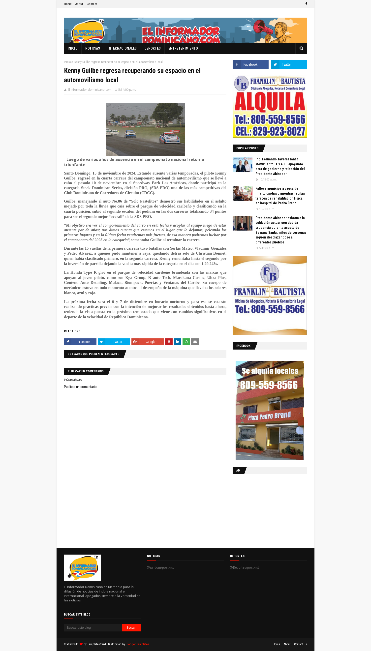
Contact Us (300, 644)
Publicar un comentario (80, 387)
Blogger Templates (137, 644)
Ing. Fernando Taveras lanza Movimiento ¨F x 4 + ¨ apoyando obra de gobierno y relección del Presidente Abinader (280, 166)
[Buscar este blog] (93, 627)
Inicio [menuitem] (73, 48)
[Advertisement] (264, 510)
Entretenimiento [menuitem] (183, 48)
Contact (92, 4)
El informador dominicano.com (90, 90)
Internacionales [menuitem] (122, 48)
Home (67, 4)
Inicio (67, 62)
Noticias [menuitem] (92, 48)
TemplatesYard (96, 644)
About (79, 4)
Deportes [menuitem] (153, 48)
